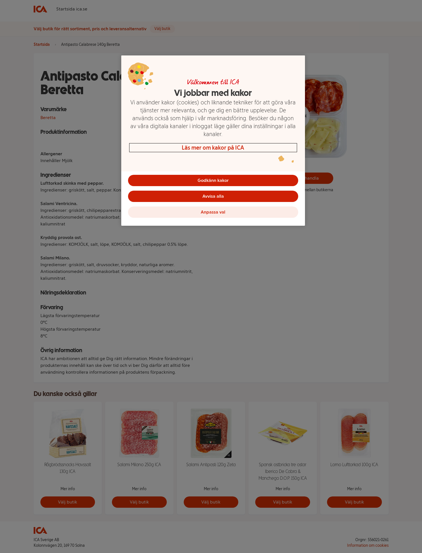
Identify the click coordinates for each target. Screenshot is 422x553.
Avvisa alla (213, 196)
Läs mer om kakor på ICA (213, 147)
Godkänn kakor (213, 180)
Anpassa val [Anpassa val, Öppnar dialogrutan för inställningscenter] (213, 212)
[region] (213, 140)
